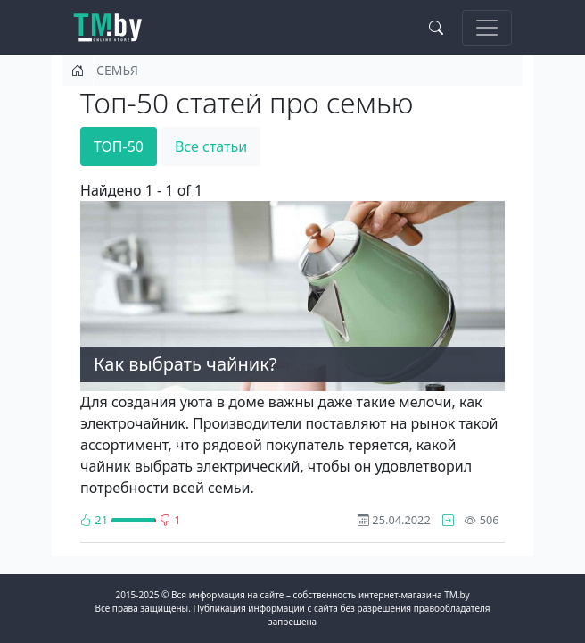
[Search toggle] (436, 28)
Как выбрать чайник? (185, 364)
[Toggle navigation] (487, 28)
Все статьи (211, 146)
